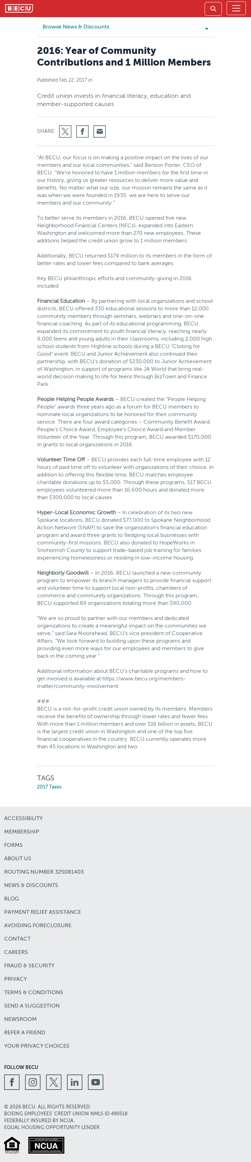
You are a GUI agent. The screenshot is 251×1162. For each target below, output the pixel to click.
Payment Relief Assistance (42, 912)
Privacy (15, 979)
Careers (16, 952)
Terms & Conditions (33, 993)
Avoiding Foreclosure (37, 926)
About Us (17, 859)
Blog (11, 899)
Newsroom (20, 1019)
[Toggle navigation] (236, 8)
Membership (21, 832)
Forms (13, 845)
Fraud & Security (29, 966)
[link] (213, 9)
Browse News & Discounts (83, 27)
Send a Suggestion (32, 1006)
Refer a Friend (24, 1033)
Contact (17, 939)
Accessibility (23, 818)
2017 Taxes (49, 787)
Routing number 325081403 (44, 872)
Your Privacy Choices (36, 1046)
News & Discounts (31, 885)
